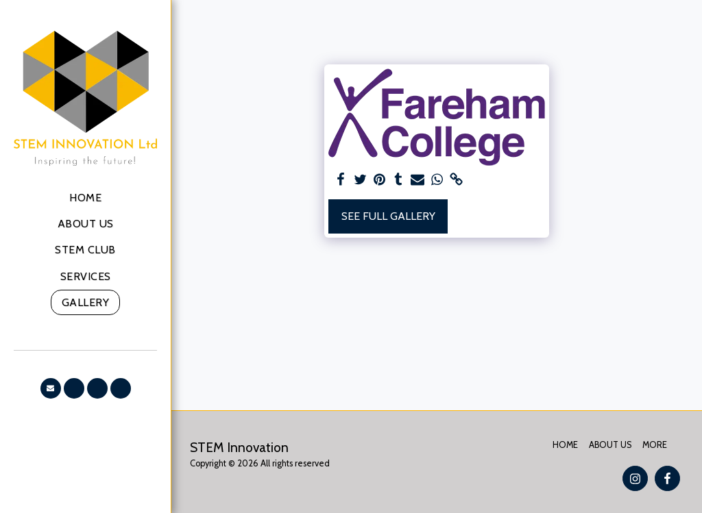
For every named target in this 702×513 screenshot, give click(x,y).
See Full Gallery (388, 216)
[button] (50, 388)
